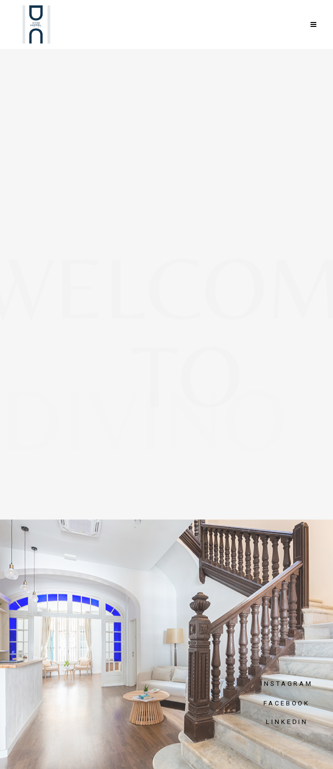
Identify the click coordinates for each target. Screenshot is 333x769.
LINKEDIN (287, 721)
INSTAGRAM (287, 683)
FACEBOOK (286, 703)
